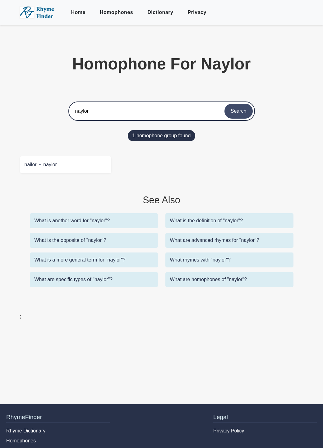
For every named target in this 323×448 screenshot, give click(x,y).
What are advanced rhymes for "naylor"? (214, 240)
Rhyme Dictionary (25, 430)
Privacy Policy (228, 430)
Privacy (196, 12)
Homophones (116, 12)
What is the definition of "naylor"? (206, 220)
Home (78, 12)
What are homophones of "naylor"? (208, 279)
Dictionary (160, 12)
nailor (31, 164)
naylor (50, 164)
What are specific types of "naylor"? (74, 279)
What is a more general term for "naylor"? (80, 259)
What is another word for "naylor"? (72, 220)
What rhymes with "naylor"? (200, 259)
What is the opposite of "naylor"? (70, 240)
